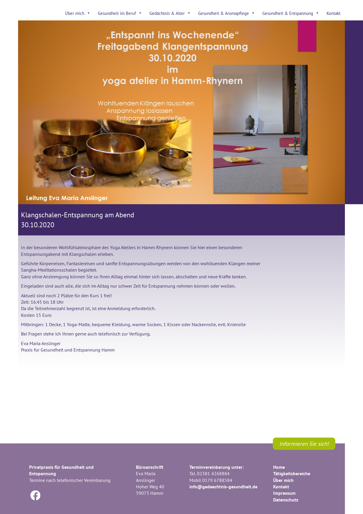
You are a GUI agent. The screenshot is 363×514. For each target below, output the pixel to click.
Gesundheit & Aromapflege (226, 13)
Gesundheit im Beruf (120, 13)
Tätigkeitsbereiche (291, 473)
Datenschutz (285, 500)
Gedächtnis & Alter (170, 13)
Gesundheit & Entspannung (290, 13)
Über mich (77, 13)
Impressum (284, 493)
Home (279, 467)
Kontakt (334, 13)
